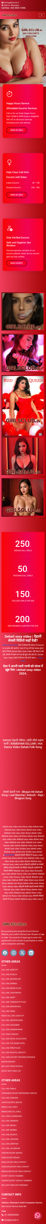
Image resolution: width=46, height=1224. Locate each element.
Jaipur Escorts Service (11, 1102)
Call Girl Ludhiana (9, 1139)
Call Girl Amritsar (9, 1144)
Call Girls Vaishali (9, 1034)
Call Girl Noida (8, 1011)
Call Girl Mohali (8, 1125)
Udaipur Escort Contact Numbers (16, 1181)
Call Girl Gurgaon (9, 1098)
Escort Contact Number (12, 1176)
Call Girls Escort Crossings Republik (18, 1057)
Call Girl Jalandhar (10, 1148)
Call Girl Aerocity (9, 970)
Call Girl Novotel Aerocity (13, 1052)
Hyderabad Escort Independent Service (19, 1093)
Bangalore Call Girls (11, 1112)
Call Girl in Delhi (9, 974)
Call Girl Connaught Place (13, 1002)
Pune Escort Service (10, 1158)
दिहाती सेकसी (9, 855)
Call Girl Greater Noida (12, 1020)
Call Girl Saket (8, 997)
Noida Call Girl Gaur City (12, 1016)
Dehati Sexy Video (10, 645)
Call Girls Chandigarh (11, 1116)
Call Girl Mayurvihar (11, 1007)
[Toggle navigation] (42, 15)
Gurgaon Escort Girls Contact (15, 1167)
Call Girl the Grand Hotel (13, 1043)
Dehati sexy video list (11, 1071)
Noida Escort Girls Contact (13, 1162)
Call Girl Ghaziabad (10, 1025)
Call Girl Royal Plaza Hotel (14, 1039)
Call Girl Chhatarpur (11, 993)
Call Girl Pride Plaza (10, 1048)
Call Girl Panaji (8, 1089)
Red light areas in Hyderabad (14, 1185)
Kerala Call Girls (9, 1107)
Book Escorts (17, 263)
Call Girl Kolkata (9, 1135)
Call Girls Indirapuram (11, 1030)
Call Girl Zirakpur (9, 1121)
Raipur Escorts (8, 1062)
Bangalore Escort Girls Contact (16, 1171)
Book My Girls (17, 130)
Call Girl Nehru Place (11, 988)
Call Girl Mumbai (9, 1130)
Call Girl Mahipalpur (11, 979)
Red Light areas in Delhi (12, 1066)
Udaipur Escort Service (11, 1153)
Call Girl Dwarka (9, 984)
